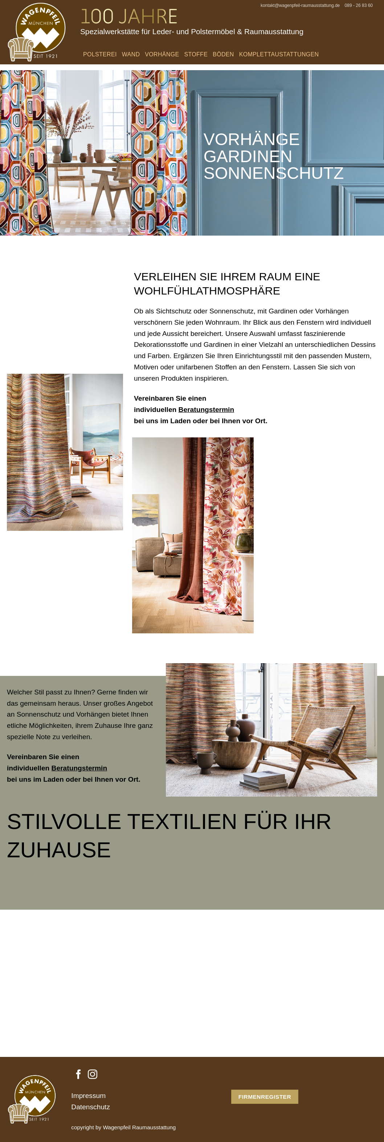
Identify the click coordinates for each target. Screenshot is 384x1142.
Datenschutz (90, 1107)
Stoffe (196, 54)
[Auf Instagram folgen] (92, 1075)
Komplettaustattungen (279, 54)
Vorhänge (162, 54)
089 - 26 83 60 (359, 5)
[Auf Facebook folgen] (78, 1075)
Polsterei (100, 54)
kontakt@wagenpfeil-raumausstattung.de (300, 5)
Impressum (88, 1095)
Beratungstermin (206, 409)
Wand (131, 54)
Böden (223, 54)
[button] (16, 1126)
